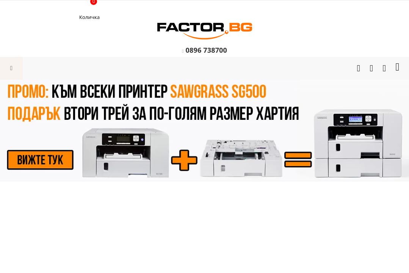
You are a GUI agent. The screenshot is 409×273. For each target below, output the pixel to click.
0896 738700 (206, 50)
